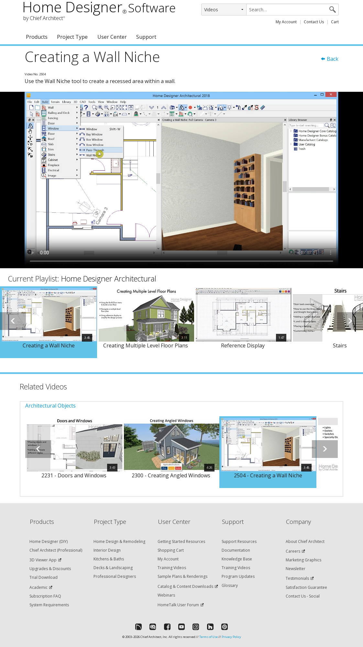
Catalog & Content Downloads (185, 586)
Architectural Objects (50, 405)
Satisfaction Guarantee (306, 587)
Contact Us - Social (303, 596)
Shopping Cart (171, 550)
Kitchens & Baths (109, 559)
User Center (112, 36)
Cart (335, 22)
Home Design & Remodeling (119, 541)
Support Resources (239, 541)
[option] (48, 322)
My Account (286, 22)
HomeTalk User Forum (178, 605)
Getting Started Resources (181, 541)
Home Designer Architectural (108, 278)
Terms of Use (208, 637)
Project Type (72, 36)
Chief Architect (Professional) (55, 550)
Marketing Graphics (303, 560)
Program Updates (238, 576)
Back (329, 58)
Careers (293, 551)
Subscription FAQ (45, 596)
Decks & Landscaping (113, 567)
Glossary (230, 585)
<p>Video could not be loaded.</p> (181, 180)
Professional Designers (115, 576)
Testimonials (297, 578)
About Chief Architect (305, 541)
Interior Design (107, 550)
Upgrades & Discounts (50, 568)
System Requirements (49, 605)
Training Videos (172, 567)
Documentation (236, 550)
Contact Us (314, 22)
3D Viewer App (43, 560)
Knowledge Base (237, 559)
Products (37, 36)
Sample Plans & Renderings (182, 576)
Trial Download (43, 577)
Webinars (166, 595)
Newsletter (295, 568)
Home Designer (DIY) (48, 541)
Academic (38, 587)
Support (146, 36)
